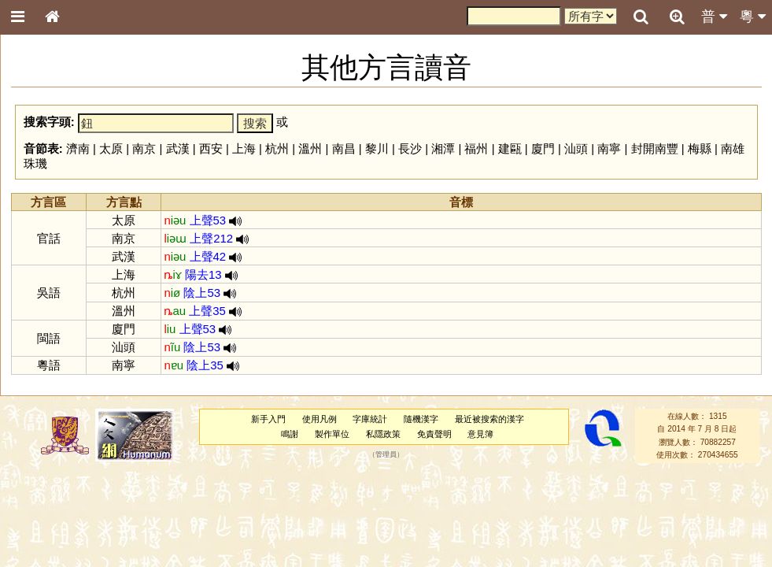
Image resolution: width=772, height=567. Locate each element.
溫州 (310, 148)
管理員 (386, 455)
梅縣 (699, 148)
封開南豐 (654, 148)
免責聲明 (434, 434)
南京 (144, 148)
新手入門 (268, 419)
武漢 (178, 148)
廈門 (543, 148)
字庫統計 (370, 419)
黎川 (377, 148)
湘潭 (443, 148)
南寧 (609, 148)
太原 (111, 148)
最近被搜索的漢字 (489, 419)
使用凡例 (319, 419)
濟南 (78, 148)
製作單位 (332, 434)
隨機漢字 (421, 419)
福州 (476, 148)
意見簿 (480, 434)
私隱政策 (383, 434)
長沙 (410, 148)
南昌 (344, 148)
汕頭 (576, 148)
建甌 (510, 148)
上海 (244, 148)
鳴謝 (289, 434)
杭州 (277, 148)
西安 (211, 148)
